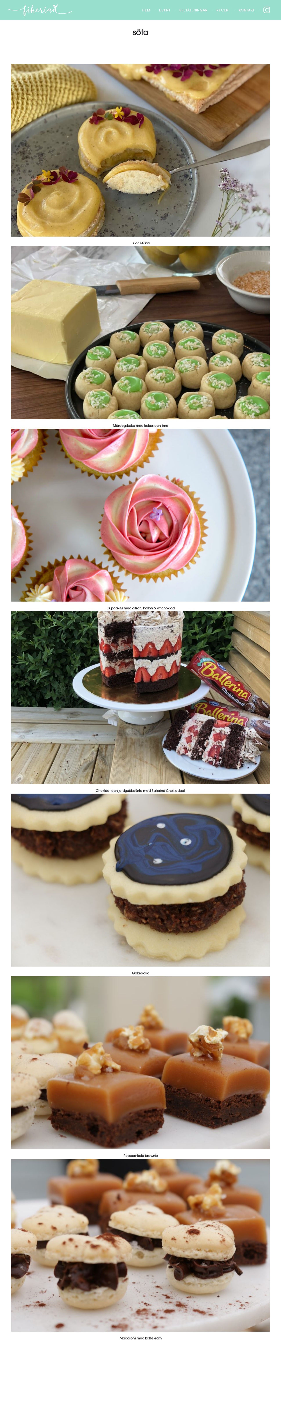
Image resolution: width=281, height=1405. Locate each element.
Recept (223, 10)
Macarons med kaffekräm (141, 1338)
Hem (146, 10)
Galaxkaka (140, 973)
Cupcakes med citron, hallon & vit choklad (140, 607)
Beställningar (193, 10)
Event (165, 10)
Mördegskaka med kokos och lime (140, 425)
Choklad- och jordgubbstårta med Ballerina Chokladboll (140, 790)
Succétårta (141, 243)
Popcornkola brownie (140, 1155)
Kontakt (247, 10)
